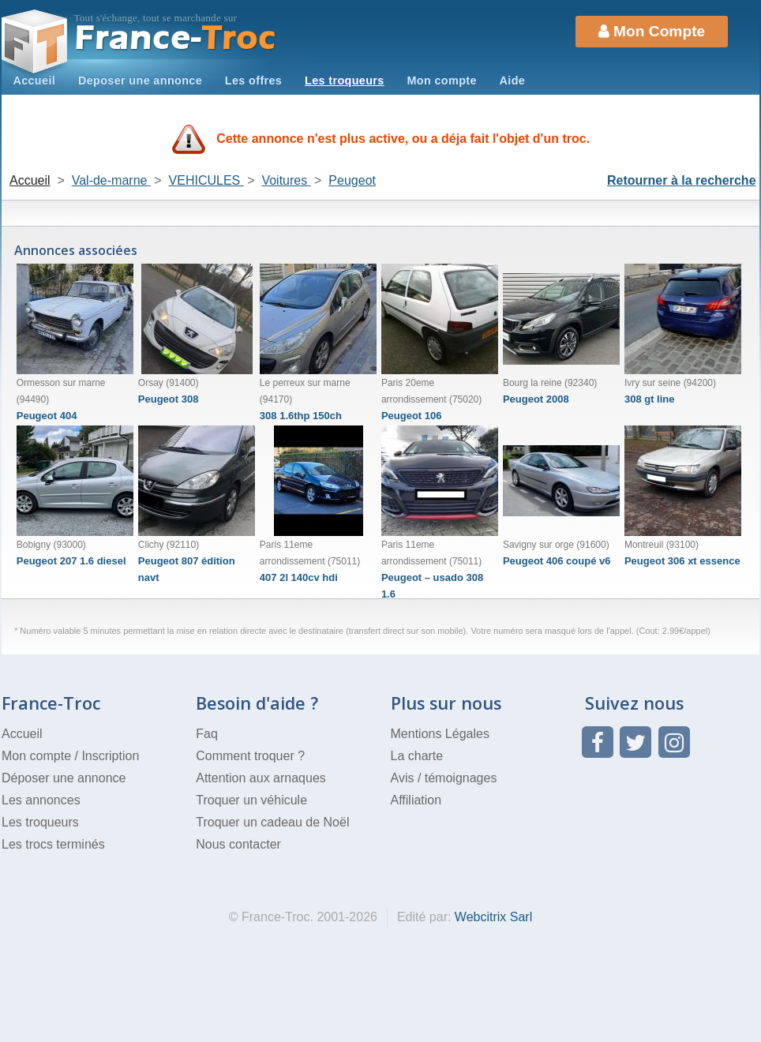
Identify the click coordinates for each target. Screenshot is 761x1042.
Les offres (253, 80)
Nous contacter (238, 844)
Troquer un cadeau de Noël (272, 822)
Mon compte (441, 80)
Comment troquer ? (250, 756)
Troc (175, 38)
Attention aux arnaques (261, 778)
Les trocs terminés (53, 844)
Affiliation (416, 800)
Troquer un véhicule (251, 800)
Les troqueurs (344, 80)
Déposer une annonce (64, 778)
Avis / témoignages (444, 778)
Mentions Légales (440, 733)
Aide (513, 80)
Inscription (110, 756)
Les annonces (41, 800)
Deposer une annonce (140, 80)
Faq (207, 733)
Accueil (34, 80)
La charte (417, 756)
